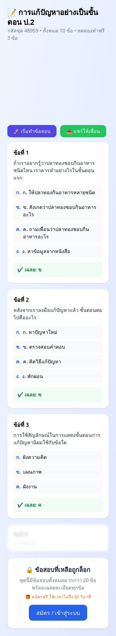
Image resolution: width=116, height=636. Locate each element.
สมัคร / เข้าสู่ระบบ (58, 612)
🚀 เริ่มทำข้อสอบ (32, 131)
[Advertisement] (58, 83)
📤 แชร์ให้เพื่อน (83, 131)
